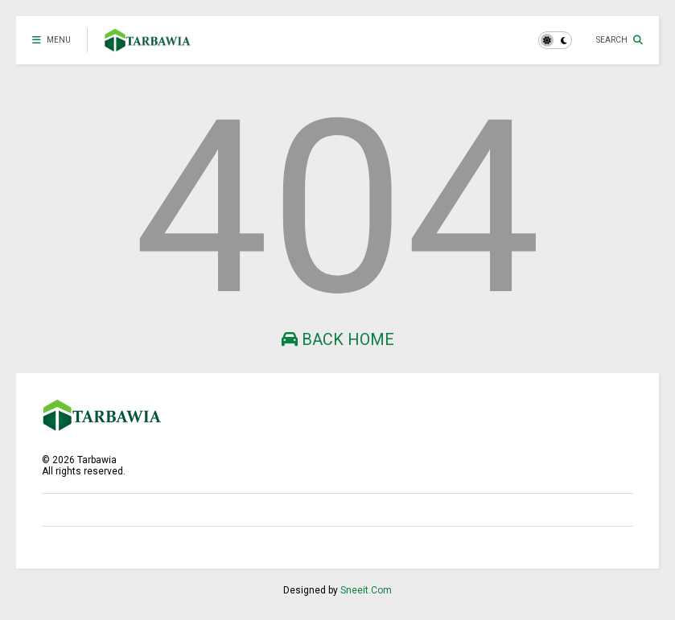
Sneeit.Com (366, 590)
